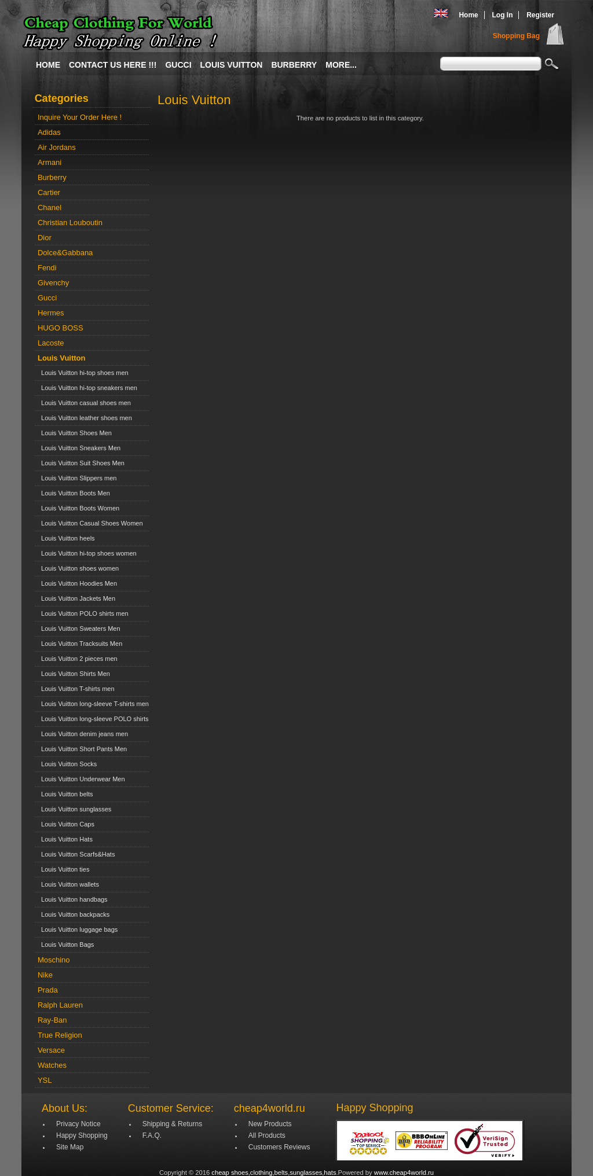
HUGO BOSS (60, 328)
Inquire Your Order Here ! (80, 117)
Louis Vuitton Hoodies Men (77, 583)
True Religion (60, 1035)
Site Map (69, 1147)
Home (468, 15)
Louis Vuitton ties (63, 869)
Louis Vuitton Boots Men (74, 493)
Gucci (178, 64)
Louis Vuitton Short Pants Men (82, 748)
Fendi (47, 267)
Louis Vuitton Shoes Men (75, 432)
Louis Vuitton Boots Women (78, 508)
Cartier (49, 192)
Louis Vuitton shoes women (78, 568)
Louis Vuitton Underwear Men (81, 779)
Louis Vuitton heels (66, 538)
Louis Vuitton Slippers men (77, 478)
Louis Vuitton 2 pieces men (78, 658)
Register (540, 15)
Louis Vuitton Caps (66, 824)
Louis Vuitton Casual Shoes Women (90, 523)
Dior (45, 237)
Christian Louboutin (70, 222)
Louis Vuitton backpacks (73, 914)
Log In (502, 15)
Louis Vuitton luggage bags (78, 929)
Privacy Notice (78, 1124)
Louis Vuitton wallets (68, 884)
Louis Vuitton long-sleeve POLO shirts (93, 718)
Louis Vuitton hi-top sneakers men (87, 387)
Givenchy (53, 282)
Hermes (51, 312)
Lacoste (51, 343)
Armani (49, 162)
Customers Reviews (279, 1147)
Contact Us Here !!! (112, 64)
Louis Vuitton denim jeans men (83, 733)
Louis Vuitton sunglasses (74, 809)
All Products (266, 1135)
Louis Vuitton (231, 64)
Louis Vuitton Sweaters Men (79, 628)
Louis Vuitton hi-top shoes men (83, 372)
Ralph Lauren (60, 1005)
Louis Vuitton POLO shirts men (83, 613)
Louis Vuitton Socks (67, 763)
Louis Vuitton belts (65, 794)
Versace (51, 1050)
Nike (45, 975)
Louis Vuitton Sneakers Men (79, 447)
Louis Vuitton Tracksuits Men (80, 643)
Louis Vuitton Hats (65, 839)
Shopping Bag (516, 36)
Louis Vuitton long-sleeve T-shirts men (93, 703)
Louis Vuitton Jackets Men (76, 598)
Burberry (294, 64)
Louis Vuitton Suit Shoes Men (81, 463)
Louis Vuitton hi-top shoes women (87, 553)
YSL (45, 1080)
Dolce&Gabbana (65, 252)
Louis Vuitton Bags (66, 944)
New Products (270, 1124)
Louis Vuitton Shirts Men (74, 673)
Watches (52, 1065)
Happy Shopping (82, 1135)
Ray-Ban (52, 1020)
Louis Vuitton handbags (73, 899)
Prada (48, 990)
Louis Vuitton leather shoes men (85, 417)
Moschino (54, 960)
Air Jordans (57, 147)
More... (341, 64)
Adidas (49, 132)
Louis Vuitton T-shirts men (76, 688)
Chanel (49, 207)
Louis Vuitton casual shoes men (84, 402)
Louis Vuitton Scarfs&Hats (76, 854)
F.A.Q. (152, 1135)
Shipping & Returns (172, 1124)
